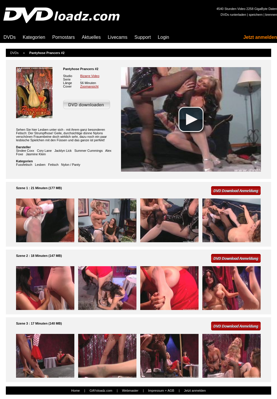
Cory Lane (44, 150)
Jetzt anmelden (260, 37)
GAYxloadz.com (101, 390)
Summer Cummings (88, 150)
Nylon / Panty (70, 164)
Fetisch (53, 164)
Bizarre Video (89, 76)
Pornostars (63, 37)
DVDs (9, 37)
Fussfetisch (24, 164)
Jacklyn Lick (62, 150)
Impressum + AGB (161, 390)
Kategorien (34, 37)
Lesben (40, 164)
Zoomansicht (89, 86)
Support (142, 37)
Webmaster (130, 390)
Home (75, 390)
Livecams (117, 37)
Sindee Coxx (25, 150)
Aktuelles (91, 37)
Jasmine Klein (36, 154)
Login (163, 37)
